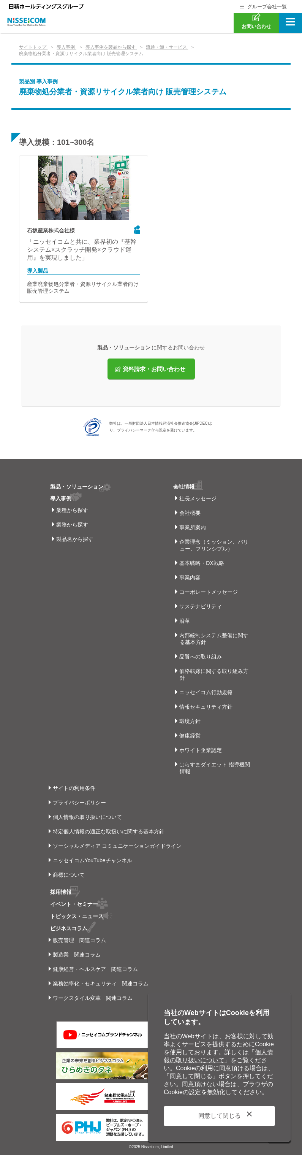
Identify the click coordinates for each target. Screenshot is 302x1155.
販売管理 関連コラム (79, 939)
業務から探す (72, 525)
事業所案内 (192, 527)
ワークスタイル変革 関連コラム (93, 996)
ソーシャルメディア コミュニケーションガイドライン (117, 846)
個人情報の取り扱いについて (87, 817)
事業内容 (190, 577)
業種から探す (72, 510)
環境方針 (190, 721)
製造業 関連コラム (77, 953)
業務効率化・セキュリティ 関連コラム (101, 982)
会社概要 (190, 513)
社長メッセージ (198, 498)
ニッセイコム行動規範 (205, 692)
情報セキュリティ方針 (205, 707)
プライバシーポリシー (79, 803)
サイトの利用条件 (74, 788)
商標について (69, 875)
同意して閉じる (219, 1115)
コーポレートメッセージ (208, 592)
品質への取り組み (200, 657)
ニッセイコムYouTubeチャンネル (92, 860)
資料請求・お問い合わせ (154, 369)
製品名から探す (74, 539)
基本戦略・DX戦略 (201, 563)
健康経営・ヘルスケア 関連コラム (95, 968)
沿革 (184, 621)
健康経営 (190, 736)
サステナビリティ (200, 606)
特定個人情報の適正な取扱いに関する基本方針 (108, 831)
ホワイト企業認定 (200, 750)
